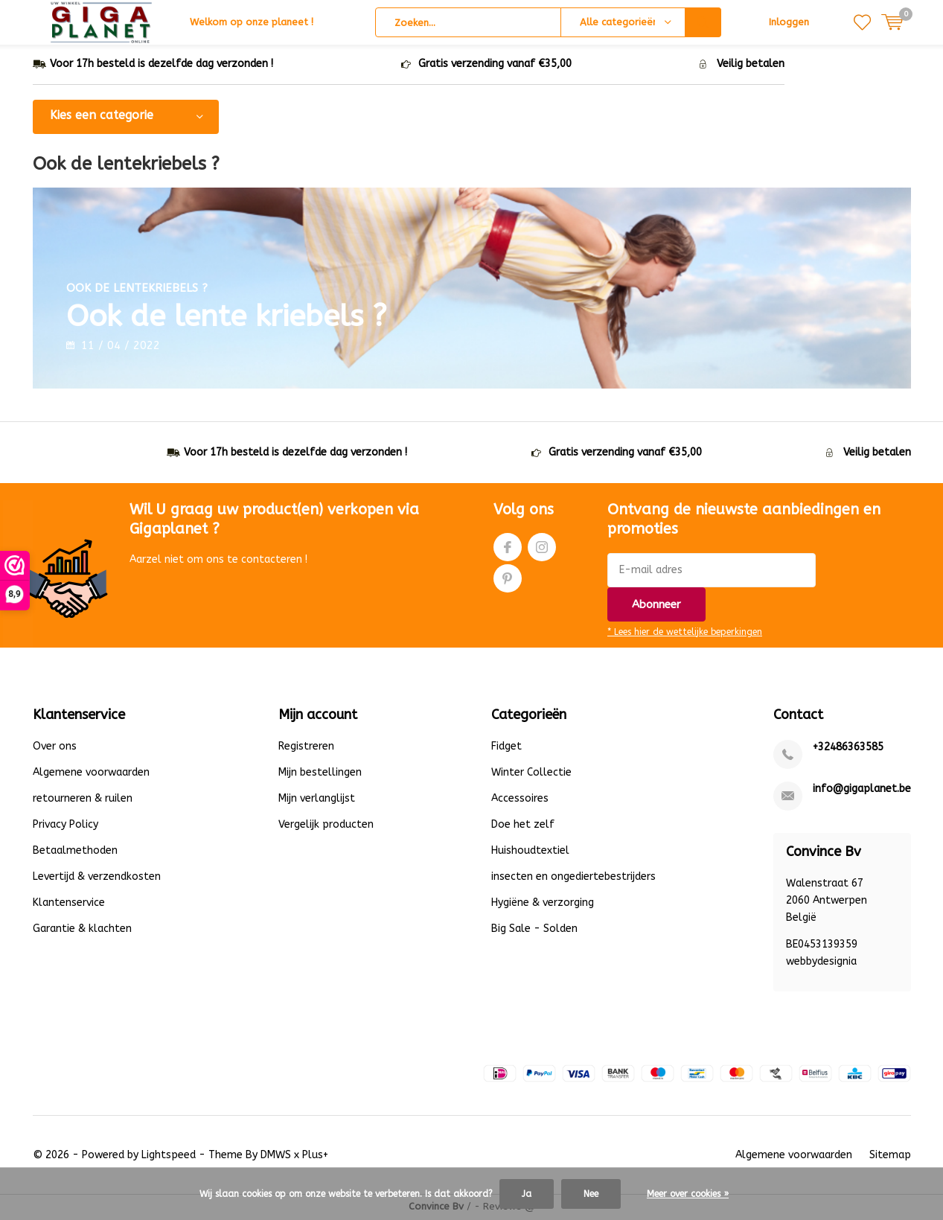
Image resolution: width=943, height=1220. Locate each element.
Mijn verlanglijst (316, 799)
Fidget (506, 747)
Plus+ (315, 1155)
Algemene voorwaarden (91, 773)
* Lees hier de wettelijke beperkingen (684, 632)
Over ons (55, 747)
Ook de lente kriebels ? (282, 309)
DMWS (275, 1155)
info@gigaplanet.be (862, 790)
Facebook (507, 545)
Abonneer (656, 605)
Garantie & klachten (82, 930)
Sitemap (890, 1155)
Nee (591, 1194)
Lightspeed (168, 1155)
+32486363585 (848, 748)
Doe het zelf (522, 826)
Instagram (542, 545)
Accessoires (520, 799)
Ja (526, 1194)
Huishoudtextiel (530, 852)
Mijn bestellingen (320, 773)
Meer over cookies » (688, 1194)
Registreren (306, 747)
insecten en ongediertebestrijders (573, 878)
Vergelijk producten (326, 826)
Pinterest (507, 576)
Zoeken (703, 22)
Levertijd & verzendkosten (97, 878)
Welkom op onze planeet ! (251, 22)
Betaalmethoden (75, 852)
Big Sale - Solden (534, 930)
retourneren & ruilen (82, 799)
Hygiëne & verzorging (542, 904)
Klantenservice (69, 904)
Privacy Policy (65, 826)
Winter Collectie (531, 773)
